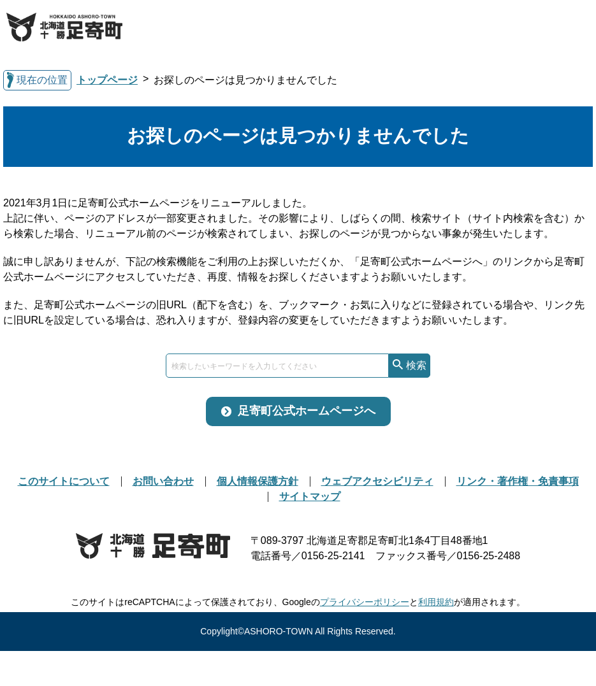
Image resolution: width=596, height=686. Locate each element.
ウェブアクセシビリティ (377, 481)
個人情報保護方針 (257, 481)
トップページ (107, 80)
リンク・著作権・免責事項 (517, 481)
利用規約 (436, 602)
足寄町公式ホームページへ (306, 410)
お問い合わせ (163, 481)
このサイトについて (64, 481)
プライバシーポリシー (364, 602)
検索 (416, 365)
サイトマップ (309, 496)
